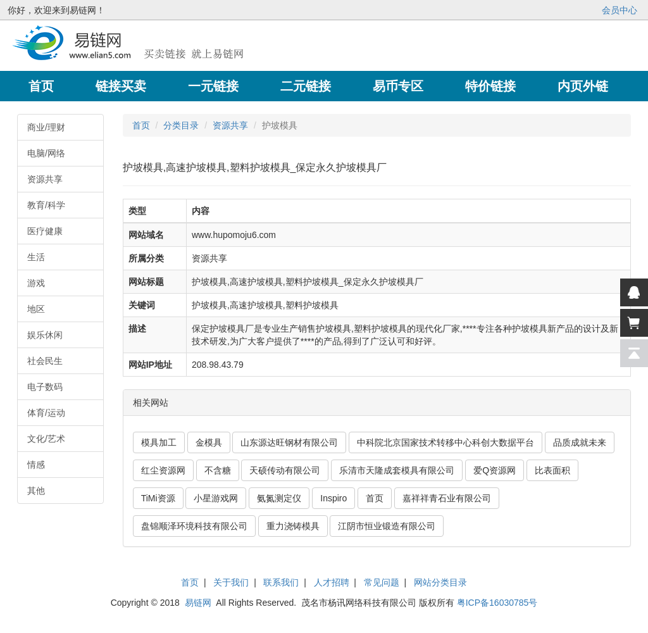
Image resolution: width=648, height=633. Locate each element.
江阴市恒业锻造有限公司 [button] (386, 526)
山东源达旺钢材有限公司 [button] (289, 442)
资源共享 (45, 179)
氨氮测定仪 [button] (279, 498)
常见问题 (381, 582)
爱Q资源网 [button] (494, 470)
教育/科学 (46, 205)
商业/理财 (46, 127)
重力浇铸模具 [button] (293, 526)
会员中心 (619, 10)
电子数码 (45, 387)
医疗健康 (45, 231)
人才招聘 (331, 582)
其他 (36, 491)
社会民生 (45, 361)
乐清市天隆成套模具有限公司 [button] (396, 470)
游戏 (36, 283)
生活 (36, 257)
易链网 (198, 603)
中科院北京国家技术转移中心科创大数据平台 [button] (445, 442)
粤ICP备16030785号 (497, 603)
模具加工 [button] (159, 442)
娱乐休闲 (45, 335)
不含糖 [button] (217, 470)
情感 (36, 465)
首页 (141, 125)
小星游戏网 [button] (216, 498)
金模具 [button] (209, 442)
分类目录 (181, 125)
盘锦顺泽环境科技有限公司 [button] (194, 526)
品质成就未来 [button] (579, 442)
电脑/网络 (46, 153)
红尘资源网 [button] (163, 470)
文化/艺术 (46, 439)
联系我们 (281, 582)
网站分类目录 (440, 582)
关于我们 (231, 582)
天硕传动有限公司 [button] (284, 470)
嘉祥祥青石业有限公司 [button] (446, 498)
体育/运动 (46, 413)
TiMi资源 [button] (158, 498)
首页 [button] (374, 498)
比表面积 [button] (552, 470)
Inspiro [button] (333, 498)
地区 (36, 309)
